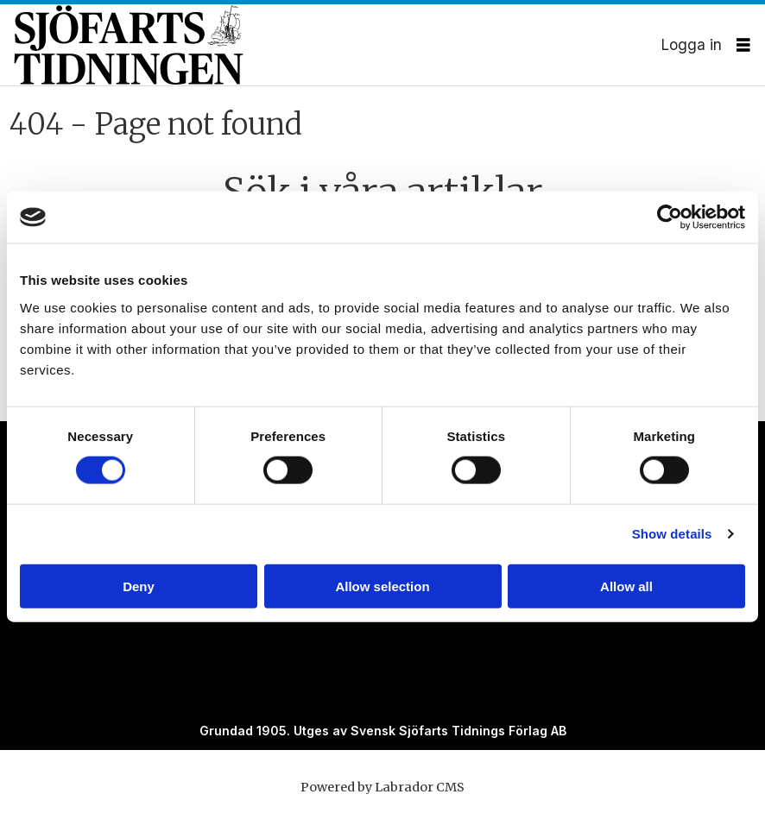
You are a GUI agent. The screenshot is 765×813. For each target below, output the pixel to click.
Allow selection (382, 585)
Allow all (626, 585)
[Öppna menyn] (743, 45)
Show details (672, 533)
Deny (139, 585)
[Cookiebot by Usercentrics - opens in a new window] (669, 217)
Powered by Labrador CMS (382, 787)
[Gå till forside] (337, 45)
